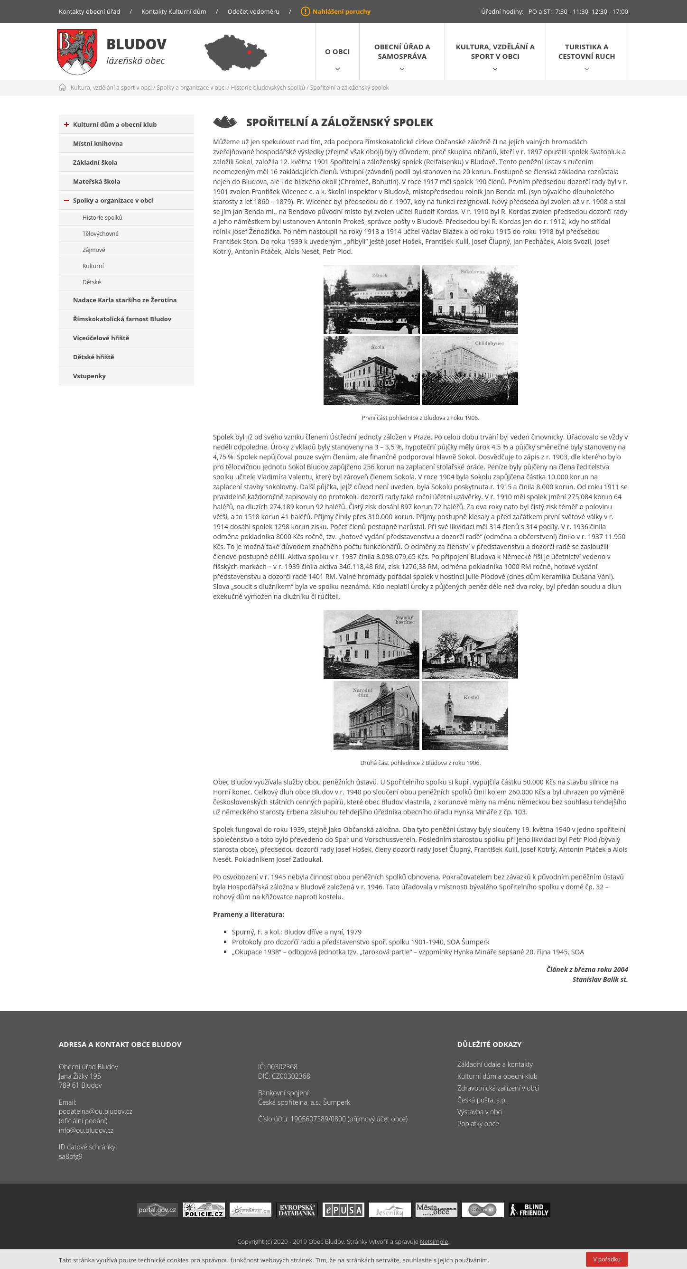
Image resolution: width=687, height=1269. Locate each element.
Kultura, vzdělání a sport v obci (495, 51)
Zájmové (94, 250)
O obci (337, 51)
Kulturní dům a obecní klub (110, 124)
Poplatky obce (478, 1123)
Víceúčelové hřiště (101, 338)
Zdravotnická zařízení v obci (498, 1087)
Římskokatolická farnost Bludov (122, 319)
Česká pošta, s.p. (482, 1099)
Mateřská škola (96, 181)
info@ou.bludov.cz (86, 1130)
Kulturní (93, 266)
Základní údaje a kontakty (495, 1064)
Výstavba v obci (479, 1111)
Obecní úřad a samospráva (402, 51)
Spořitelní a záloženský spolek (349, 88)
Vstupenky (89, 376)
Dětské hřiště (93, 357)
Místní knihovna (98, 143)
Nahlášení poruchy (342, 11)
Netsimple (434, 1241)
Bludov (136, 44)
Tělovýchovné (101, 234)
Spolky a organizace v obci (191, 88)
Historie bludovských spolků (268, 88)
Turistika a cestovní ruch (586, 51)
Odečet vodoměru (254, 11)
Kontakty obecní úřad (89, 11)
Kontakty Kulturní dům (173, 11)
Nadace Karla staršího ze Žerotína (125, 300)
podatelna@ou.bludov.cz (95, 1111)
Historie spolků (102, 218)
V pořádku (607, 1259)
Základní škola (95, 162)
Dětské (92, 282)
